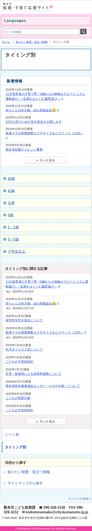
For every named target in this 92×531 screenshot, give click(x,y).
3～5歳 (13, 239)
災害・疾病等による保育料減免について (33, 373)
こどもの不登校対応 (19, 361)
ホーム (6, 42)
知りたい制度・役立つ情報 (32, 42)
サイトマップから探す (25, 483)
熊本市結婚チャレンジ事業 (24, 149)
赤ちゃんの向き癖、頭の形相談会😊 (31, 110)
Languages (15, 21)
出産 (11, 203)
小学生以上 (16, 251)
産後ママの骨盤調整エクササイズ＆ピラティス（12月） (44, 133)
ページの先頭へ (81, 498)
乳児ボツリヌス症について (24, 349)
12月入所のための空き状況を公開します (34, 121)
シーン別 (12, 434)
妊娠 (11, 191)
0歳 (10, 215)
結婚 (11, 178)
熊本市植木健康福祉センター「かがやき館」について (43, 386)
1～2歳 (13, 227)
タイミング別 (15, 447)
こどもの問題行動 (18, 398)
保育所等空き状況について (24, 320)
